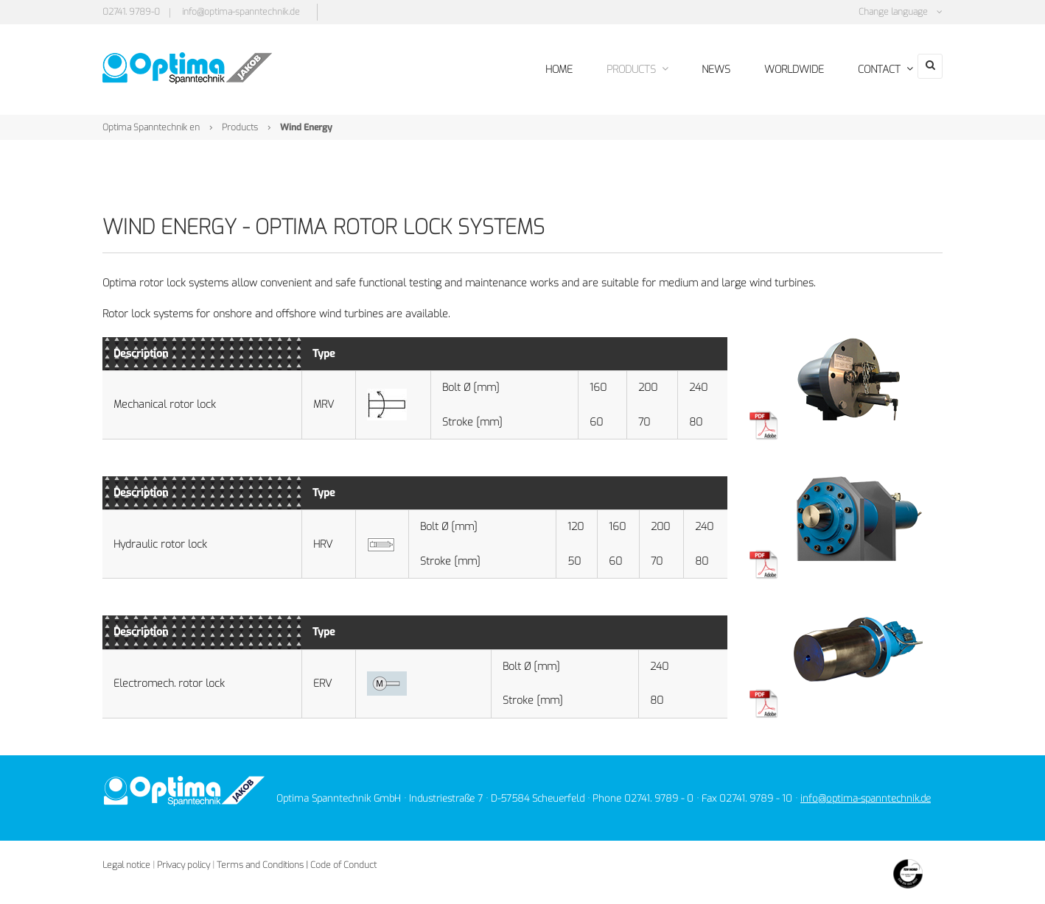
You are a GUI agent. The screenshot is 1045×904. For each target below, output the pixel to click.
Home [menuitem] (543, 68)
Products (240, 124)
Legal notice (126, 862)
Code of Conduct (343, 862)
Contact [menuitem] (859, 68)
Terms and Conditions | (262, 862)
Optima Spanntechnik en (151, 124)
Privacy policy (183, 862)
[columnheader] (201, 351)
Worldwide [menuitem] (770, 68)
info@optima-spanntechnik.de (241, 12)
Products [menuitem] (619, 68)
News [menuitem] (695, 68)
